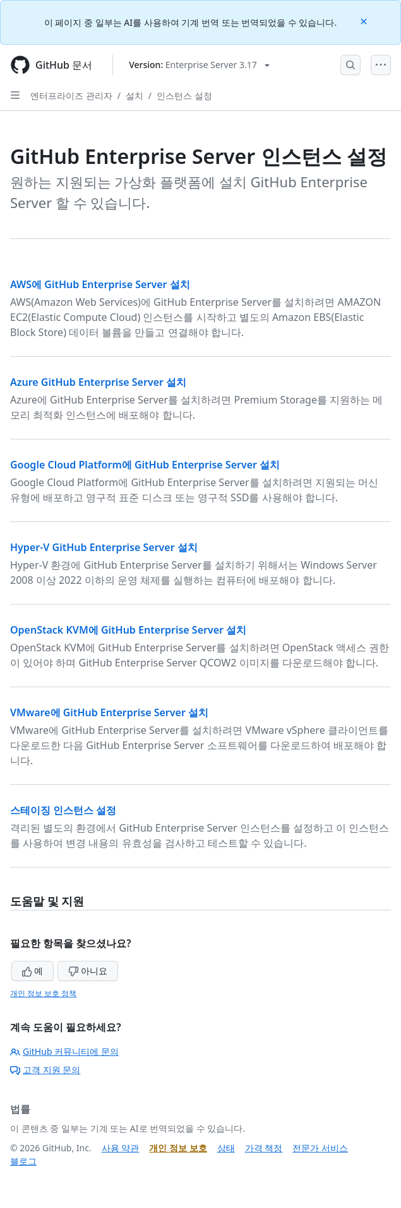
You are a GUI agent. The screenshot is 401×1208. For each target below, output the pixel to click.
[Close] (365, 20)
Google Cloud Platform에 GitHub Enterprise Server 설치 (145, 465)
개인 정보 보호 (177, 1148)
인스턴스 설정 (184, 96)
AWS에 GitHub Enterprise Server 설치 (100, 284)
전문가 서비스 (320, 1148)
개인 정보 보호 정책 (43, 993)
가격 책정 (264, 1148)
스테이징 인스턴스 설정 (63, 810)
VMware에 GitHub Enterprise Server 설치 (109, 712)
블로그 (23, 1161)
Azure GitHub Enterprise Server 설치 (98, 382)
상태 (226, 1148)
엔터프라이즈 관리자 (71, 96)
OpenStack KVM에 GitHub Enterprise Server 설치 (128, 630)
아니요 (87, 971)
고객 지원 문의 (45, 1070)
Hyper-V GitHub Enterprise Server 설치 (104, 547)
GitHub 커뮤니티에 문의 (64, 1051)
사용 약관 (121, 1148)
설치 (134, 96)
